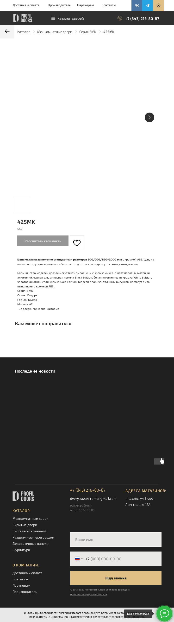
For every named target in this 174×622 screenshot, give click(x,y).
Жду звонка (116, 578)
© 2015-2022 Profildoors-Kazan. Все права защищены (100, 589)
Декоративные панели (30, 543)
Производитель (59, 5)
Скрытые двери (24, 525)
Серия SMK (87, 32)
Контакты (109, 5)
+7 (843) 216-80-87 (142, 18)
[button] (158, 5)
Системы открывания (29, 531)
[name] (116, 539)
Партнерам (85, 5)
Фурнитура (21, 550)
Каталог (23, 32)
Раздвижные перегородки (33, 537)
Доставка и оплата (26, 5)
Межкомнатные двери (54, 32)
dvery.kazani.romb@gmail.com (93, 498)
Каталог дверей (70, 18)
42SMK (108, 32)
